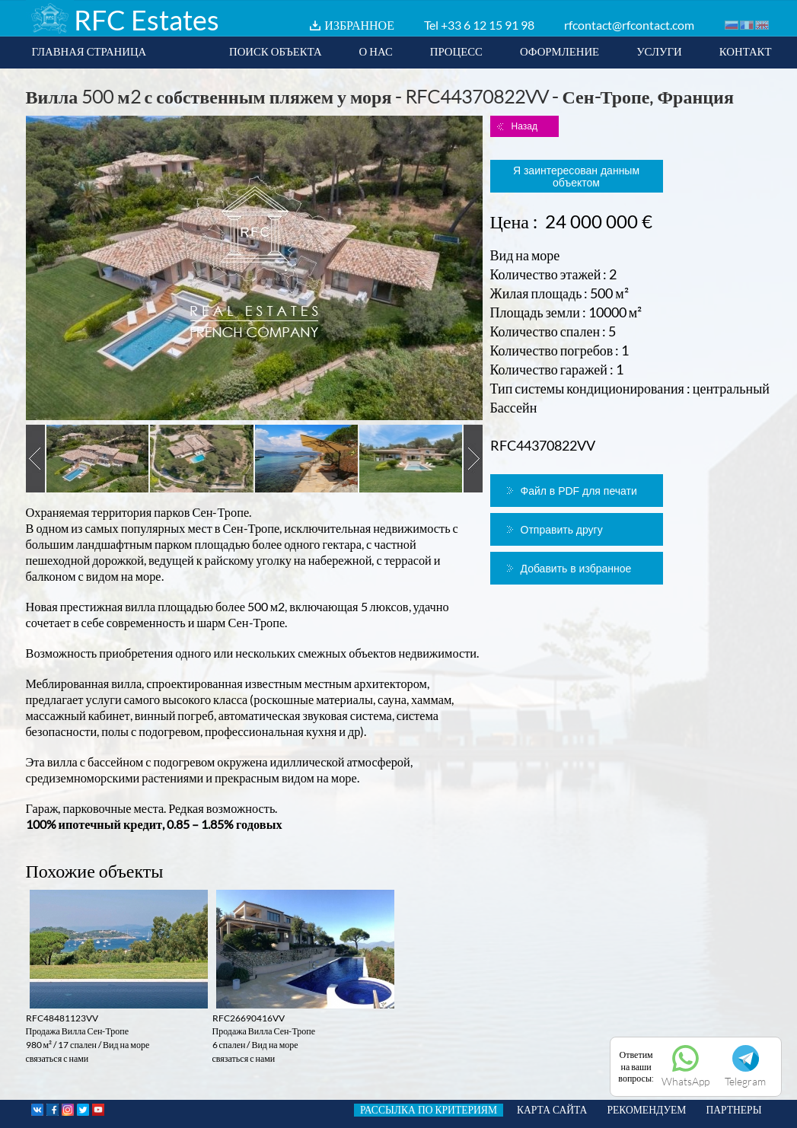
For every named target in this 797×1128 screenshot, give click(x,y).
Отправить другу (562, 530)
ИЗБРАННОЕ (359, 25)
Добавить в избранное (576, 568)
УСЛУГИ (659, 51)
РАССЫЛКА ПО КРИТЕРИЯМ (428, 1110)
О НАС (376, 51)
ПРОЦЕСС (456, 51)
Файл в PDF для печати (579, 491)
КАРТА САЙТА (552, 1110)
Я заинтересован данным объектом (576, 176)
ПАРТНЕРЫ (733, 1110)
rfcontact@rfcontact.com (629, 25)
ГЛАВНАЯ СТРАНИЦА (89, 51)
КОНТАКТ (745, 51)
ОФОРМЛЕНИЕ (559, 51)
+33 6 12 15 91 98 (487, 25)
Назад (524, 126)
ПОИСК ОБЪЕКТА (275, 51)
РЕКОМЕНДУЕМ (646, 1110)
